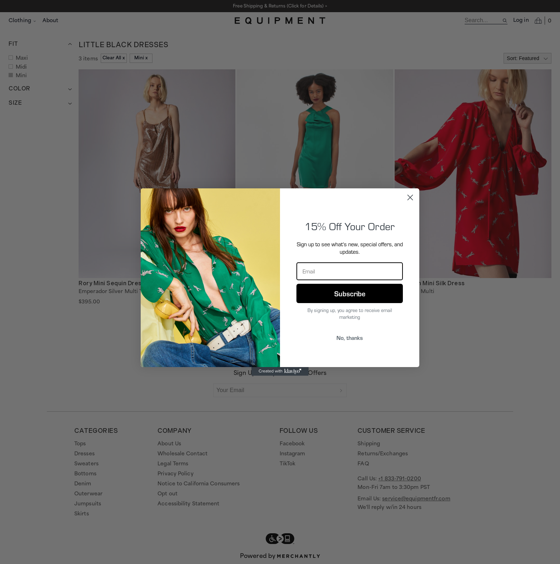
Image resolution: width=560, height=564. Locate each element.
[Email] (349, 271)
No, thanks (349, 337)
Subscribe (349, 293)
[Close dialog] (410, 197)
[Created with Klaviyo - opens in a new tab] (280, 371)
